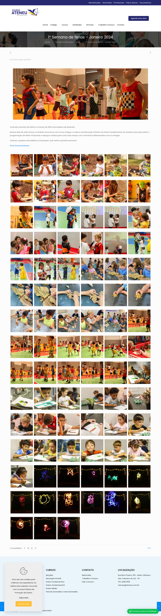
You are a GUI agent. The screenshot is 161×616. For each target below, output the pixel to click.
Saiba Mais (23, 597)
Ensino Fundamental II (55, 585)
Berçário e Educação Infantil (68, 42)
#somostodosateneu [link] (19, 145)
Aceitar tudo (23, 604)
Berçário (49, 575)
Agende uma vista (138, 18)
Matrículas (86, 575)
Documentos (145, 2)
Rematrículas (94, 2)
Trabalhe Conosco (90, 578)
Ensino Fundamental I (55, 582)
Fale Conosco (88, 582)
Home (47, 42)
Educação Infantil (53, 578)
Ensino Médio (51, 588)
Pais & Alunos (132, 2)
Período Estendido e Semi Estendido (62, 591)
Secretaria (107, 2)
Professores (119, 2)
